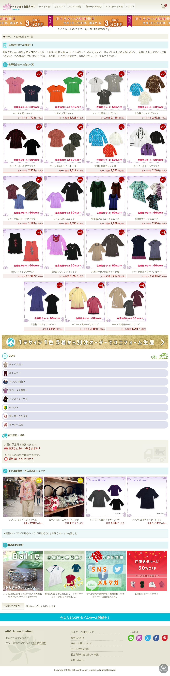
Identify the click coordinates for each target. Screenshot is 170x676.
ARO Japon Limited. (19, 631)
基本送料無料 (39, 642)
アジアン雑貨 (74, 6)
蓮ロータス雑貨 (93, 6)
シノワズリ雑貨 (37, 533)
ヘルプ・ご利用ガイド (82, 632)
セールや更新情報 (80, 649)
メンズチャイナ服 (114, 6)
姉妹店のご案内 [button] (12, 606)
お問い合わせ (78, 660)
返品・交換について (81, 643)
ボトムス (59, 6)
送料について (78, 637)
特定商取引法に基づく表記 (85, 654)
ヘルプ (129, 6)
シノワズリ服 (19, 533)
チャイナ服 (44, 6)
